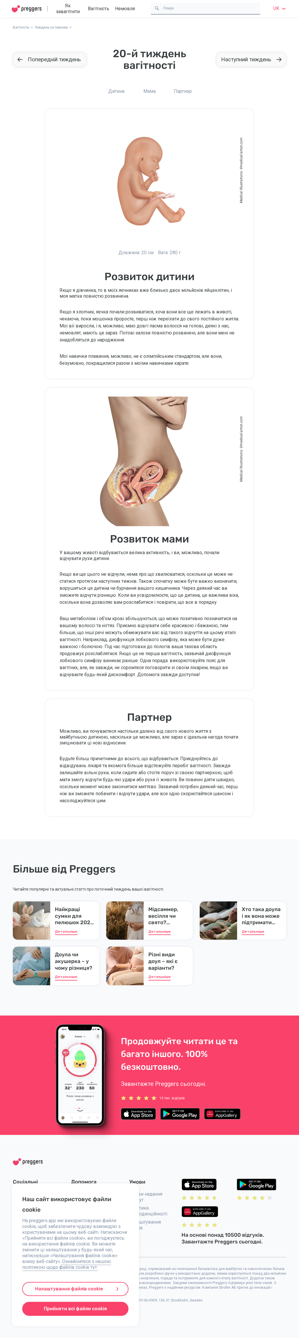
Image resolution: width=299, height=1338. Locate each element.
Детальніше (66, 931)
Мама (149, 91)
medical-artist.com (241, 152)
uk (280, 8)
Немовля (125, 8)
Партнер (183, 91)
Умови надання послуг (145, 1197)
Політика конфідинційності (148, 1211)
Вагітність (98, 8)
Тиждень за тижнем (51, 27)
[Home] (26, 9)
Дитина (116, 91)
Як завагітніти (68, 8)
